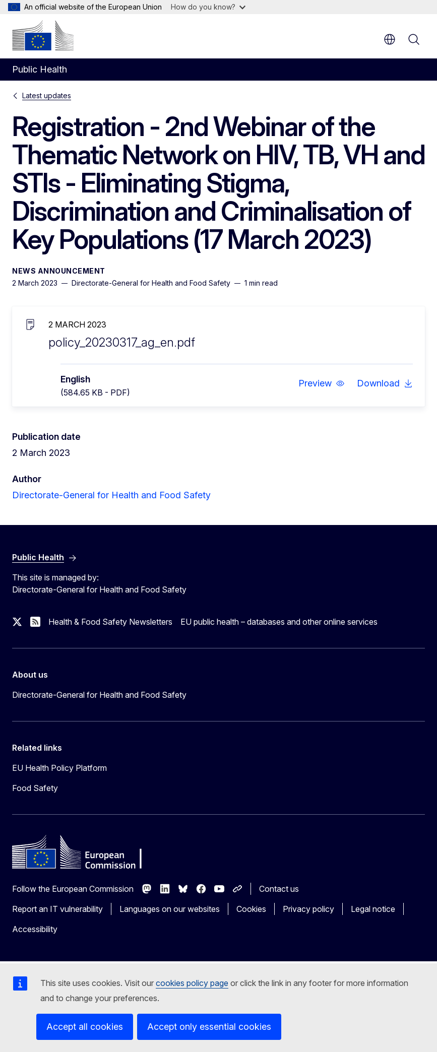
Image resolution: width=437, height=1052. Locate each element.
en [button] (390, 39)
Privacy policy (308, 909)
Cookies (251, 909)
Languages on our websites (169, 909)
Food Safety (35, 788)
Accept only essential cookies (209, 1026)
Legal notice (373, 909)
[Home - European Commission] (43, 35)
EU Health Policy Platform (59, 768)
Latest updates (46, 95)
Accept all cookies (84, 1026)
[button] (321, 383)
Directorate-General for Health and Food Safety (111, 495)
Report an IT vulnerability (57, 909)
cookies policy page (192, 983)
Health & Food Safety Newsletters (110, 622)
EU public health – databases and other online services (279, 622)
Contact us (279, 889)
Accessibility (34, 929)
